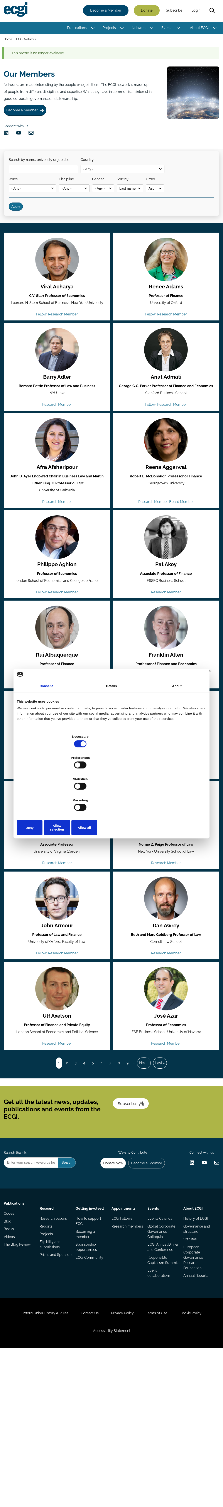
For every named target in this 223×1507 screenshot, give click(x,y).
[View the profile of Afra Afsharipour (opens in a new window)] (57, 487)
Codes (10, 1339)
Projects (107, 29)
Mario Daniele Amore (57, 811)
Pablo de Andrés (165, 811)
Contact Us (85, 1461)
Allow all (175, 795)
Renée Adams (166, 322)
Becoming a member (85, 1355)
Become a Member (104, 11)
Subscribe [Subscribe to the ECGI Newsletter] (134, 1210)
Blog (9, 1347)
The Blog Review (18, 1373)
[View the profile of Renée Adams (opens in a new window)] (165, 294)
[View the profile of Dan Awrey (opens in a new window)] (165, 975)
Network (137, 29)
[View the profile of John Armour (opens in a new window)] (57, 975)
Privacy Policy (122, 1461)
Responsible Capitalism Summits (157, 1391)
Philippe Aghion (57, 618)
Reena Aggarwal (165, 515)
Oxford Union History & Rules (35, 1461)
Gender (111, 197)
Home (9, 41)
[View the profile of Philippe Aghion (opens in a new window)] (57, 590)
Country (93, 174)
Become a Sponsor (143, 1279)
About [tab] (177, 720)
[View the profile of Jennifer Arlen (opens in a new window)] (165, 879)
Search (210, 11)
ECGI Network (28, 41)
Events (165, 29)
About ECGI (197, 29)
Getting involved (90, 1326)
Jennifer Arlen (165, 907)
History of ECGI (194, 1339)
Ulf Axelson (57, 1100)
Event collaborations (158, 1407)
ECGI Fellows (122, 1339)
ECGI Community (90, 1380)
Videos (10, 1365)
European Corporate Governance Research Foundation (192, 1380)
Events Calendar (160, 1339)
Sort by (141, 197)
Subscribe (172, 11)
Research (49, 1326)
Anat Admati (165, 419)
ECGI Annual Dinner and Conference (157, 1371)
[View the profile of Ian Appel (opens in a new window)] (57, 879)
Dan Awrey (165, 1004)
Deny (48, 795)
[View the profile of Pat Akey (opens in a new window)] (165, 590)
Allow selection (111, 795)
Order (174, 197)
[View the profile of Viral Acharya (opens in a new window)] (57, 294)
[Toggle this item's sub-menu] (91, 29)
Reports (47, 1347)
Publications (75, 29)
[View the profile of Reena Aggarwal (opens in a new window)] (165, 487)
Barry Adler (57, 419)
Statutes (189, 1361)
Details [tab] (111, 720)
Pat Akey (165, 618)
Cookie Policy (201, 1461)
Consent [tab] (46, 720)
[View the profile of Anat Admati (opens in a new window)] (165, 390)
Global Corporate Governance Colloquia (161, 1352)
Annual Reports (194, 1400)
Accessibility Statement (111, 1483)
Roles (16, 197)
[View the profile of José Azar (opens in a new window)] (165, 1071)
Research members (119, 1350)
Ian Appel (57, 907)
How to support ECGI (88, 1341)
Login (194, 11)
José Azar (165, 1100)
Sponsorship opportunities (86, 1369)
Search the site (17, 1267)
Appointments (123, 1326)
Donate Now (107, 1279)
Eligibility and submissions (51, 1367)
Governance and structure (195, 1350)
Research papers (54, 1339)
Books (10, 1356)
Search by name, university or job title (42, 174)
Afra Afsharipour (57, 515)
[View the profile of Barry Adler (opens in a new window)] (57, 390)
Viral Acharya (57, 322)
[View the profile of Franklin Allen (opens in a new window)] (165, 686)
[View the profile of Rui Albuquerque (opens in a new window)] (57, 686)
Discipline (74, 197)
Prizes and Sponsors (49, 1381)
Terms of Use (161, 1461)
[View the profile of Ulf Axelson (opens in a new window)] (57, 1071)
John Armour (57, 1004)
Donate (145, 11)
